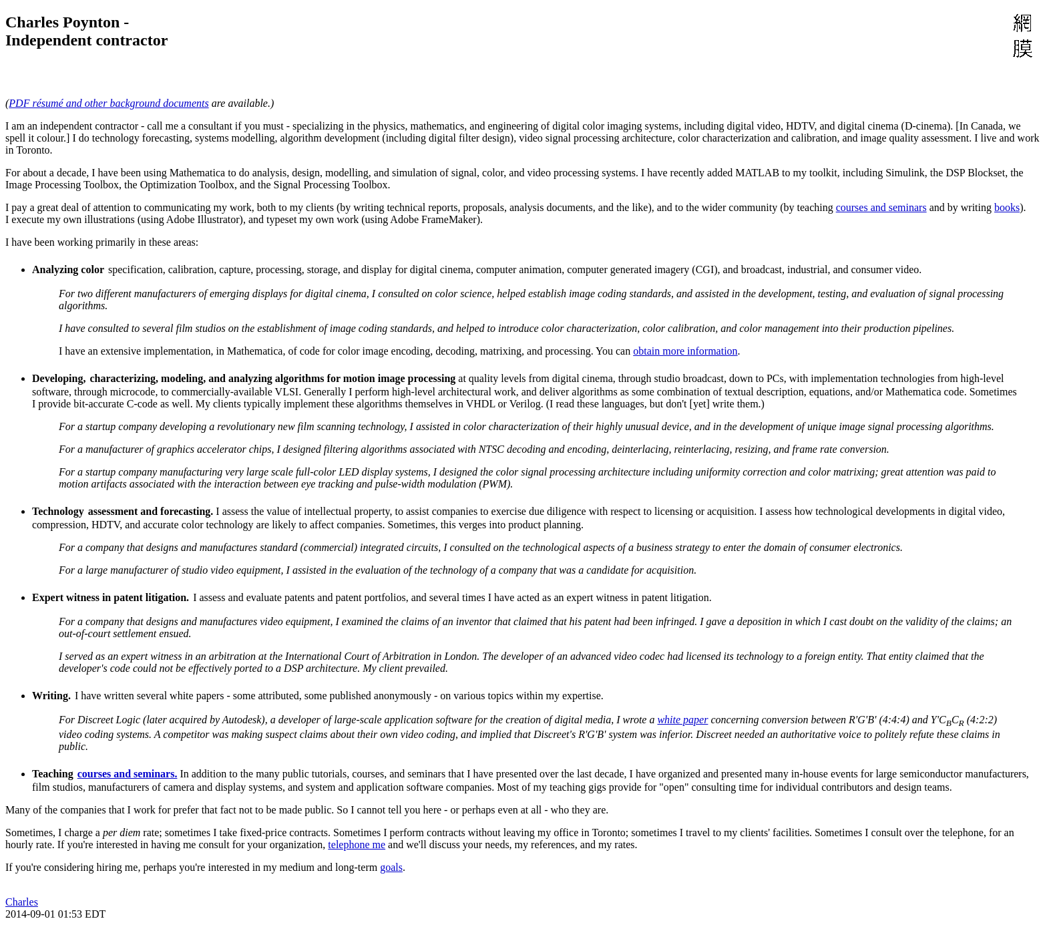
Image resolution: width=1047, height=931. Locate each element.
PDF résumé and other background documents (108, 103)
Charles (21, 902)
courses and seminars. (127, 773)
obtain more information (685, 351)
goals (391, 867)
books (1007, 207)
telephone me (356, 844)
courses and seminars (881, 207)
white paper (682, 719)
